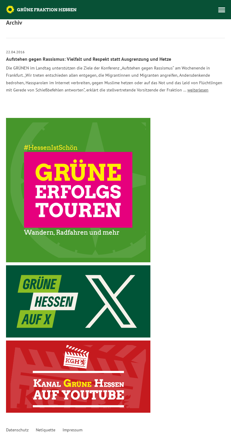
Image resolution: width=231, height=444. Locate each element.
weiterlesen (197, 90)
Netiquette (45, 430)
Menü (221, 10)
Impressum (72, 430)
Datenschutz (17, 430)
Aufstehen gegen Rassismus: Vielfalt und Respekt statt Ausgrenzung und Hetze (88, 59)
